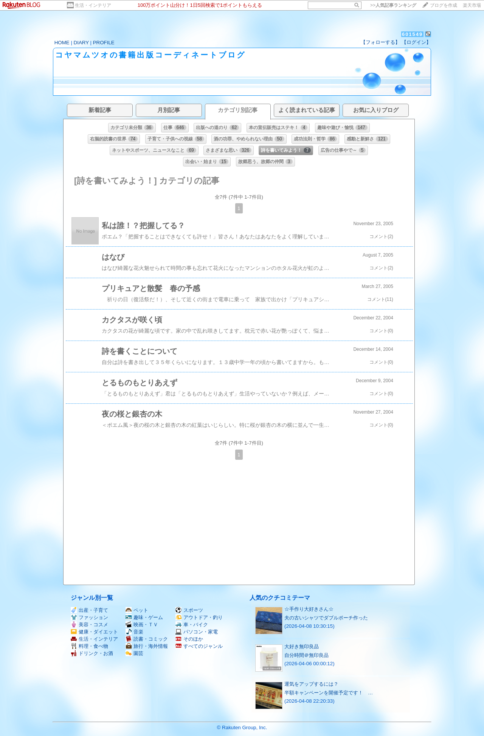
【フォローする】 (380, 42)
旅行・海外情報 (147, 646)
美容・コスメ (89, 624)
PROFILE (104, 42)
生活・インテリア (93, 5)
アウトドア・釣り (199, 617)
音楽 (134, 632)
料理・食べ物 (89, 646)
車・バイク (191, 624)
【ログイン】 (416, 42)
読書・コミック (147, 639)
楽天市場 (472, 5)
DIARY (81, 42)
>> (393, 5)
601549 (412, 34)
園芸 (134, 653)
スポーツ (189, 610)
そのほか (189, 639)
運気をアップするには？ (311, 684)
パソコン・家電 (196, 632)
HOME (62, 42)
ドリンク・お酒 (92, 653)
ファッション (89, 617)
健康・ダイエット (94, 632)
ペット (137, 610)
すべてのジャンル (199, 646)
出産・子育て (89, 610)
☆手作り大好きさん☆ (309, 609)
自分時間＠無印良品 (306, 655)
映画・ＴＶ (142, 624)
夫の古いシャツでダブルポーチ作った (326, 618)
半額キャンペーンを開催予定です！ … (328, 693)
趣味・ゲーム (144, 617)
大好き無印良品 (301, 646)
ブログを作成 (443, 5)
